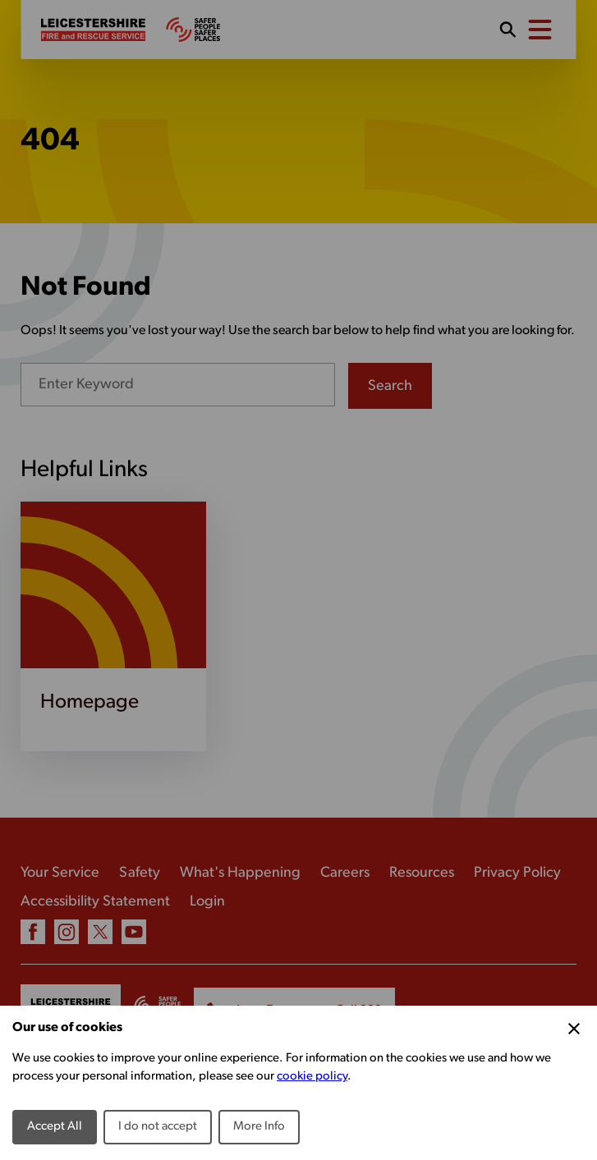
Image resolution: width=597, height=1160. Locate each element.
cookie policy (312, 1077)
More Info (259, 1127)
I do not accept (157, 1127)
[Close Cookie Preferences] (574, 1028)
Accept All (54, 1127)
